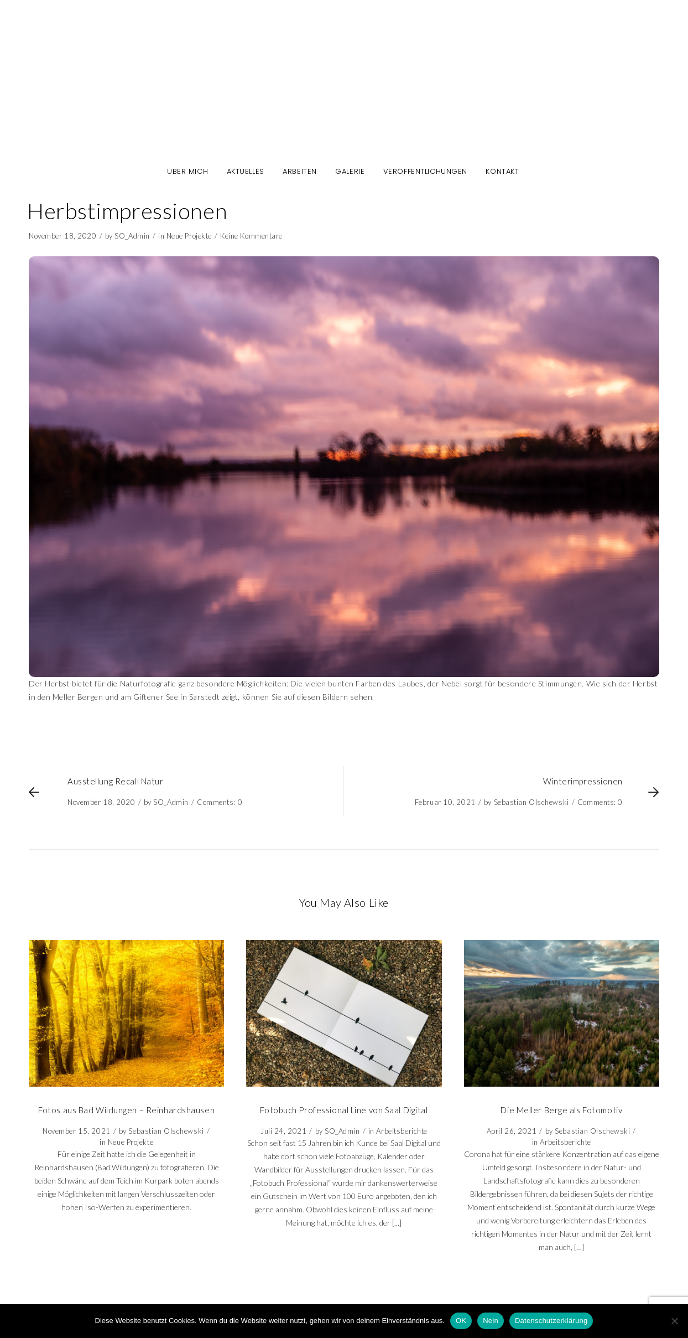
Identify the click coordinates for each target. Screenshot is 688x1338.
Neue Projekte (189, 235)
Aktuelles (245, 172)
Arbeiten (299, 172)
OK (461, 1320)
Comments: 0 (219, 802)
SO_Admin (131, 235)
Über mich (187, 172)
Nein (490, 1320)
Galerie (349, 172)
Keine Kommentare (251, 235)
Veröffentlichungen (425, 172)
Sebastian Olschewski (531, 802)
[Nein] (674, 1320)
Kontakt (502, 172)
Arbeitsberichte (401, 1131)
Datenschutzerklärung (551, 1320)
